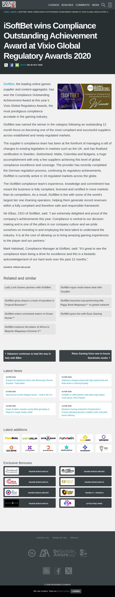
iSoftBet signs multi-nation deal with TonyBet (81, 289)
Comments (83, 5)
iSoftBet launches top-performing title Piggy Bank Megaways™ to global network (84, 302)
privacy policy (63, 591)
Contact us (43, 538)
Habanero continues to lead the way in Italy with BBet (28, 355)
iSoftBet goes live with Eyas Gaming (81, 314)
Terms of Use (59, 538)
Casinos (54, 5)
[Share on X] (6, 65)
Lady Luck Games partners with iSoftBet (28, 287)
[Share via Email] (17, 65)
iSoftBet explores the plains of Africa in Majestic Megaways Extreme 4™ (27, 329)
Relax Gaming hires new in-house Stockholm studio (91, 355)
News (95, 5)
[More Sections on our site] (110, 5)
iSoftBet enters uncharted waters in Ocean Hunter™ (29, 316)
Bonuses (67, 5)
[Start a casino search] (103, 5)
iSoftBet (8, 84)
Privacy (74, 538)
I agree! (76, 591)
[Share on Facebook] (11, 65)
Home (6, 12)
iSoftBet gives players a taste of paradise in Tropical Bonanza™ (29, 302)
